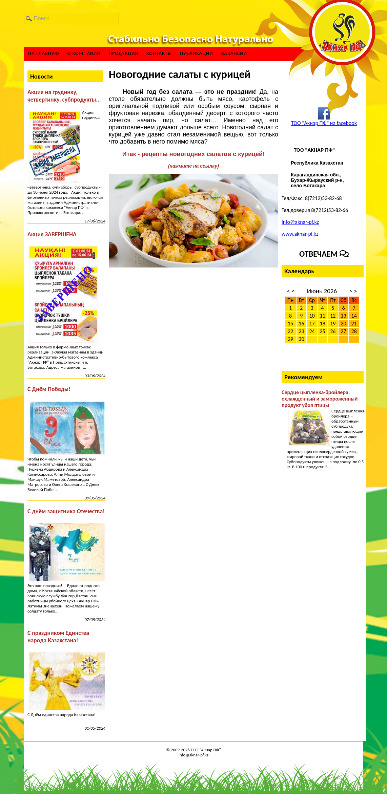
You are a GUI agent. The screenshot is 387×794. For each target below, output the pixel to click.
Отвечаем (324, 254)
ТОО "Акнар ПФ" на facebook (324, 123)
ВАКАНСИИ (234, 53)
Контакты (159, 53)
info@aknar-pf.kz (300, 222)
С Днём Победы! (48, 389)
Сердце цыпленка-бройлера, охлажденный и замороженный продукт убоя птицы (320, 398)
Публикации (196, 53)
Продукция (123, 53)
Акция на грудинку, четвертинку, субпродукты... (64, 95)
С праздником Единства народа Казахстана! (58, 636)
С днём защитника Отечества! (66, 511)
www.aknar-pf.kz (300, 234)
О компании (83, 53)
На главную (43, 53)
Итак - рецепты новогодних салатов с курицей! (193, 154)
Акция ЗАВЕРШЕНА (52, 234)
